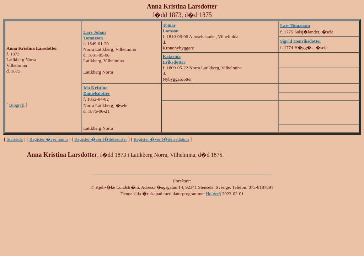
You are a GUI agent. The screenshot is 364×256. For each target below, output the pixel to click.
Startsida (15, 139)
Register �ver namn (49, 139)
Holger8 (213, 193)
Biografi (17, 105)
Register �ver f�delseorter (100, 139)
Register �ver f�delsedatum (161, 139)
